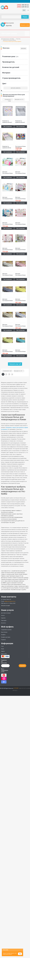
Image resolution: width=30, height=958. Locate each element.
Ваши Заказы (4, 632)
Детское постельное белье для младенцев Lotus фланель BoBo (7, 299)
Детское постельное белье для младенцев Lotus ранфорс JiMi (20, 350)
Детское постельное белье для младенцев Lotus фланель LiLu (20, 274)
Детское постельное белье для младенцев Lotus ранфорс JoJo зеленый (7, 350)
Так (20, 953)
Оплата (3, 615)
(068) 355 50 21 (23, 688)
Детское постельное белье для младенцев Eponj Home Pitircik (20, 223)
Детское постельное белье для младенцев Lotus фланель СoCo (7, 274)
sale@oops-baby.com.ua (9, 601)
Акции (2, 648)
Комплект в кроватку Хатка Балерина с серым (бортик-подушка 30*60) (7, 146)
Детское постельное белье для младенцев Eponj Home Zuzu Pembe (7, 172)
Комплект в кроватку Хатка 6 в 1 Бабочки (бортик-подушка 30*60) (20, 121)
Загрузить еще (14, 364)
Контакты (3, 623)
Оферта (3, 651)
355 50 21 (23, 5)
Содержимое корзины (6, 629)
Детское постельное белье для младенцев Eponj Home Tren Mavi (7, 223)
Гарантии (3, 618)
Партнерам (3, 620)
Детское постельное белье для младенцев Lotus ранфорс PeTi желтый (20, 299)
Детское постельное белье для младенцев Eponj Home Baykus (20, 248)
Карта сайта (4, 653)
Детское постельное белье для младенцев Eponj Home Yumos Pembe (20, 172)
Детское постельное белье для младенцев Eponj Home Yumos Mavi (7, 197)
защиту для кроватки (18, 427)
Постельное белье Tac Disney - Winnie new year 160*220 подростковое (20, 146)
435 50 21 (23, 7)
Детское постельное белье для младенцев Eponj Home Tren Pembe (20, 197)
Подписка (3, 639)
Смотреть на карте (5, 605)
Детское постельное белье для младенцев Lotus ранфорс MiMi (20, 325)
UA (28, 10)
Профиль (3, 634)
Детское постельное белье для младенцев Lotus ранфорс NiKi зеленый (7, 325)
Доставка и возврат (6, 613)
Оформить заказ (25, 25)
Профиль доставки (5, 637)
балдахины (9, 427)
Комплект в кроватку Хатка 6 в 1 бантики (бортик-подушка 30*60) (7, 121)
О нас (2, 646)
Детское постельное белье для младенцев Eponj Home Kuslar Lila (7, 248)
